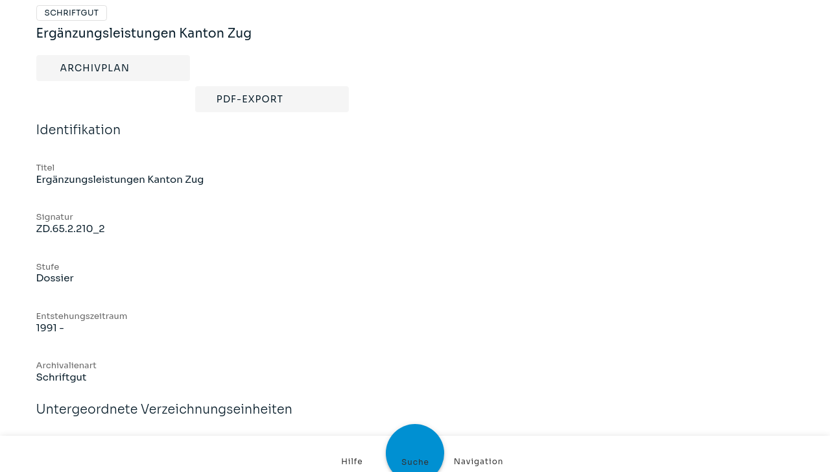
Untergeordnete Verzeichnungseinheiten (164, 418)
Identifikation (78, 139)
